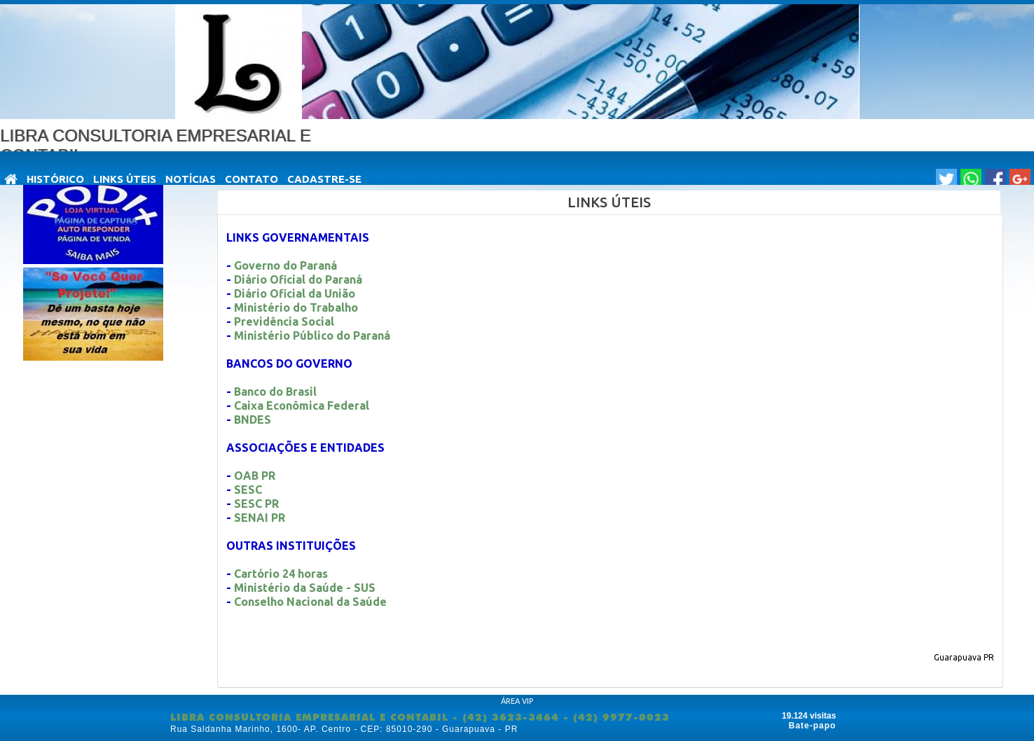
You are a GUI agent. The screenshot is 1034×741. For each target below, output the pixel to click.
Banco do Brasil (275, 391)
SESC (249, 489)
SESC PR (256, 503)
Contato (251, 179)
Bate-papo (812, 725)
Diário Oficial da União (294, 293)
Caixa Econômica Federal (301, 405)
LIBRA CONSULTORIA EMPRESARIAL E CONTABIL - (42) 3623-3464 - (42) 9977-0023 (420, 717)
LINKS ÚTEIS (124, 179)
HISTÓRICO (55, 179)
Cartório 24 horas (281, 573)
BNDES (252, 419)
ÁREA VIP (517, 701)
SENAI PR (259, 517)
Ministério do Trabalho (296, 307)
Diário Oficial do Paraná (298, 279)
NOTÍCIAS (190, 179)
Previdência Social (284, 321)
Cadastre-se (324, 179)
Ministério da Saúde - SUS (304, 587)
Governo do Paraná (285, 265)
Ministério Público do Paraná (312, 335)
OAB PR (254, 475)
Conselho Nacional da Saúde (310, 601)
